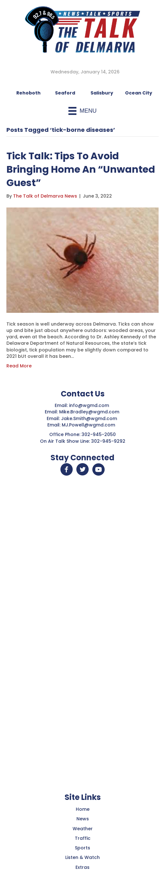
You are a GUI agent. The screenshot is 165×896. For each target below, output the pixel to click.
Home (83, 809)
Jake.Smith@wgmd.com (89, 418)
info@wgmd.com (89, 405)
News (82, 819)
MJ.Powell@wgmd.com (90, 425)
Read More (19, 366)
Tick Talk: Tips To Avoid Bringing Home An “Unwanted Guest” (80, 169)
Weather (83, 828)
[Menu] (82, 110)
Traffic (82, 838)
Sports (82, 848)
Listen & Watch (82, 857)
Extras (82, 867)
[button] (66, 469)
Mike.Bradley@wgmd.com (89, 412)
